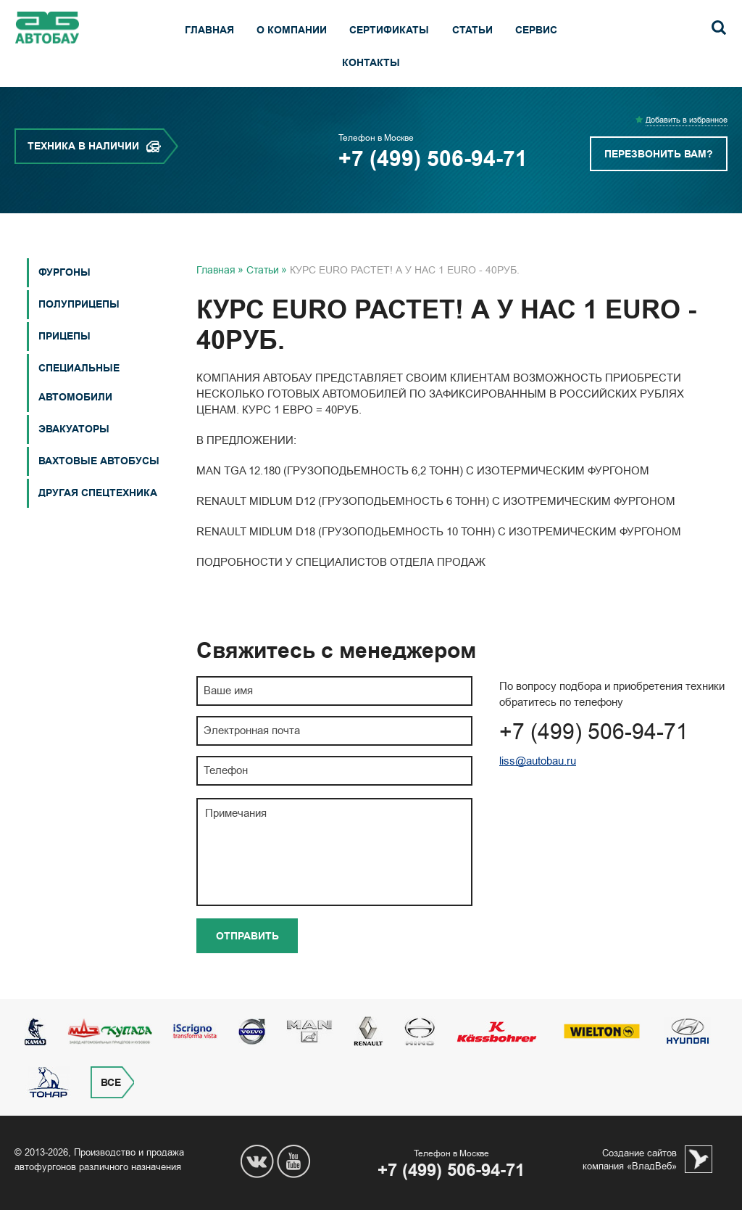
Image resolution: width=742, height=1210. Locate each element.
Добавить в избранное (687, 120)
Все (111, 1082)
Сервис (536, 30)
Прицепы (64, 336)
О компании (292, 30)
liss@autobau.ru (537, 761)
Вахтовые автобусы (98, 461)
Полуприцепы (79, 304)
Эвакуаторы (73, 429)
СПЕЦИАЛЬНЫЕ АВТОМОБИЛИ (79, 383)
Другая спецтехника (97, 493)
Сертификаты (389, 30)
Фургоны (64, 272)
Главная (209, 30)
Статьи (472, 30)
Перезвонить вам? (658, 154)
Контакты (371, 62)
